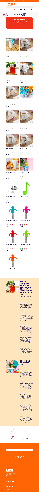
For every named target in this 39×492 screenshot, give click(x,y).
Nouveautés (16, 14)
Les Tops (27, 14)
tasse (27, 381)
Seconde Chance (30, 14)
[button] (2, 490)
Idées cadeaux (10, 14)
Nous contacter (11, 478)
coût (21, 331)
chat (26, 386)
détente (26, 343)
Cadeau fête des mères (24, 14)
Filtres (11, 32)
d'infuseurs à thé (27, 298)
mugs (26, 305)
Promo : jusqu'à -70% (3, 14)
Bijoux (20, 14)
